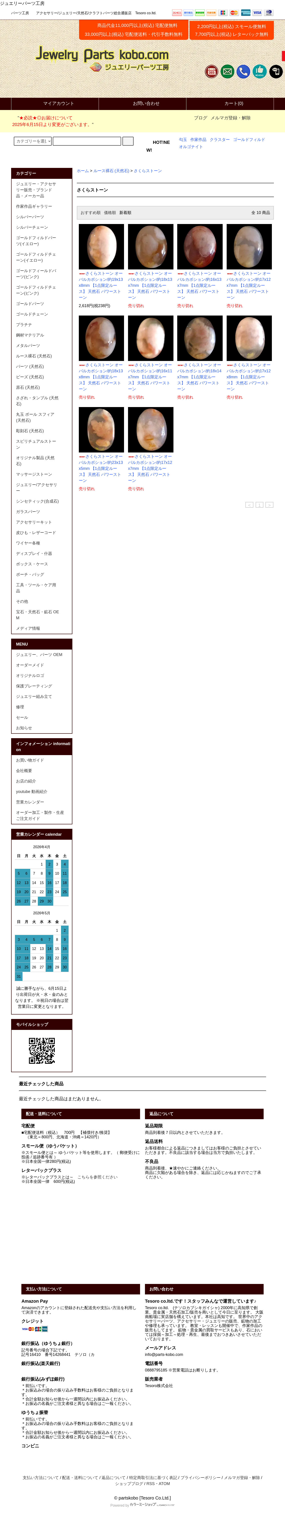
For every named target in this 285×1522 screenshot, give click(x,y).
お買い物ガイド (30, 760)
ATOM (164, 1483)
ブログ (200, 117)
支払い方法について (41, 1477)
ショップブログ (129, 1483)
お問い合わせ (142, 104)
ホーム (83, 171)
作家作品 (198, 139)
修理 (20, 707)
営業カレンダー (30, 802)
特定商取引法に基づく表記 (153, 1477)
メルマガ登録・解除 (231, 117)
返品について (114, 1477)
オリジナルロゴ (30, 675)
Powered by (142, 1505)
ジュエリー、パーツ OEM (39, 654)
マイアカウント (55, 104)
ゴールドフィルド (249, 139)
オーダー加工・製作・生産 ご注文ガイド (42, 815)
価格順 (110, 212)
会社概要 (24, 770)
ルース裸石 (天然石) (111, 171)
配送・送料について (80, 1477)
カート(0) (230, 104)
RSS (151, 1483)
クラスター (220, 139)
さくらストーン (148, 171)
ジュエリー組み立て (34, 696)
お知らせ (24, 728)
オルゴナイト (191, 147)
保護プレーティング (34, 686)
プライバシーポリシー (201, 1477)
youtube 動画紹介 (31, 791)
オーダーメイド (30, 665)
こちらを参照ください (97, 1177)
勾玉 (183, 139)
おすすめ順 (91, 212)
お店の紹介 (26, 781)
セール (22, 717)
